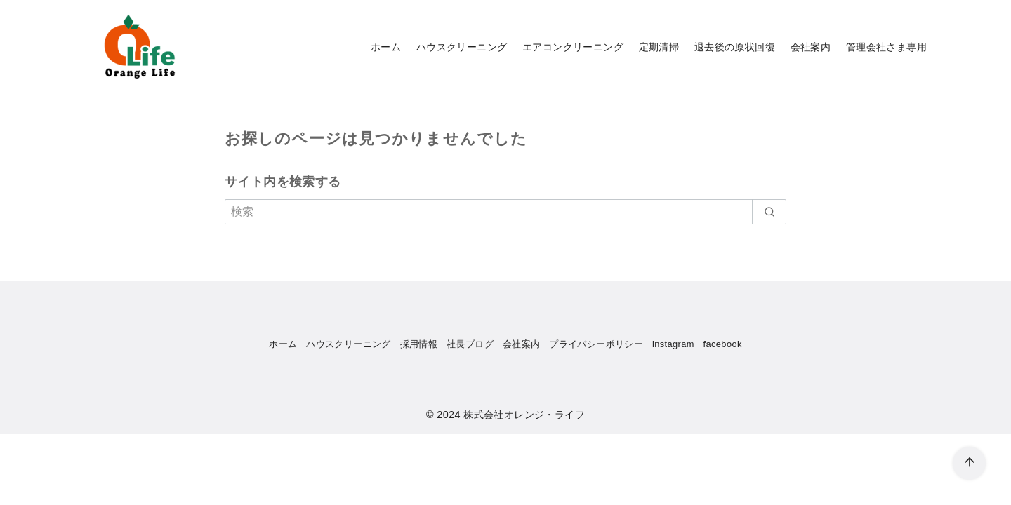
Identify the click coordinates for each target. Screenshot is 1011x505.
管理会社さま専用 (886, 47)
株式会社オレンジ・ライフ (524, 414)
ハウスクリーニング (462, 47)
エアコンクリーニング (572, 47)
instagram (673, 344)
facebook (722, 344)
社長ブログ (470, 344)
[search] (769, 211)
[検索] (505, 211)
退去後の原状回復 (734, 47)
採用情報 (419, 344)
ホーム (386, 47)
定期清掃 (659, 47)
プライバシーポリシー (596, 344)
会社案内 (811, 47)
